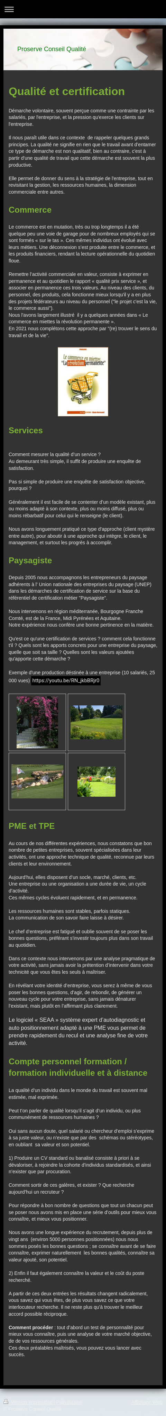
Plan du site (68, 1402)
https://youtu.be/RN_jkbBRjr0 (65, 680)
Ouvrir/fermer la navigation (83, 9)
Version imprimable (28, 1402)
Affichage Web (147, 1402)
